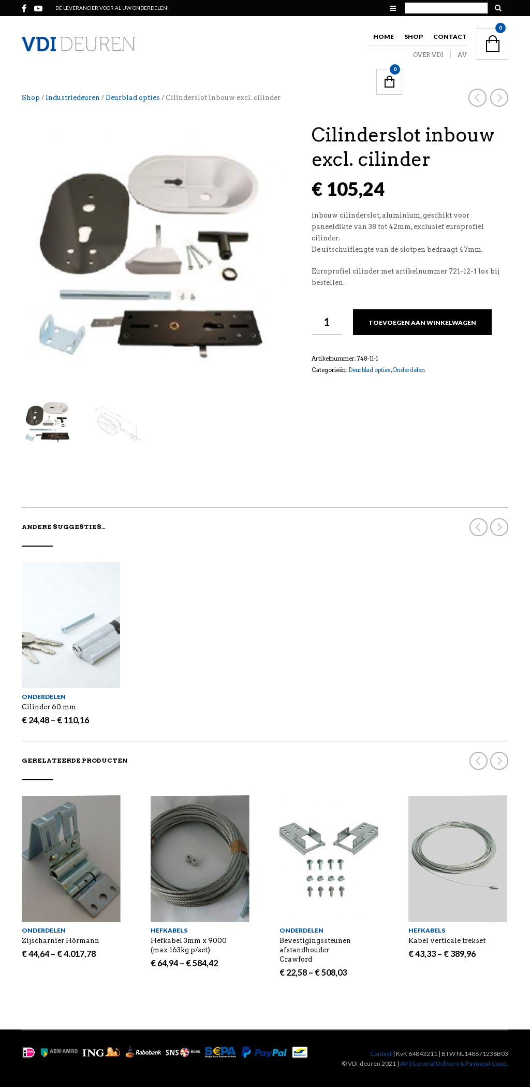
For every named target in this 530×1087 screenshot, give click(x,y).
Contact (450, 36)
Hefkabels (169, 930)
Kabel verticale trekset (446, 941)
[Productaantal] (327, 322)
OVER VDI (428, 55)
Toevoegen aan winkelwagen (422, 322)
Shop (413, 36)
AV (462, 55)
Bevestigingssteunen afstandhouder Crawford (315, 950)
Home (383, 36)
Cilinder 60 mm (49, 707)
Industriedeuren (73, 98)
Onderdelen (408, 370)
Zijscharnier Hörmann (60, 941)
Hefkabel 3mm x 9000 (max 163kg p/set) (189, 945)
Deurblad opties (133, 98)
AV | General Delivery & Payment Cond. (454, 1063)
